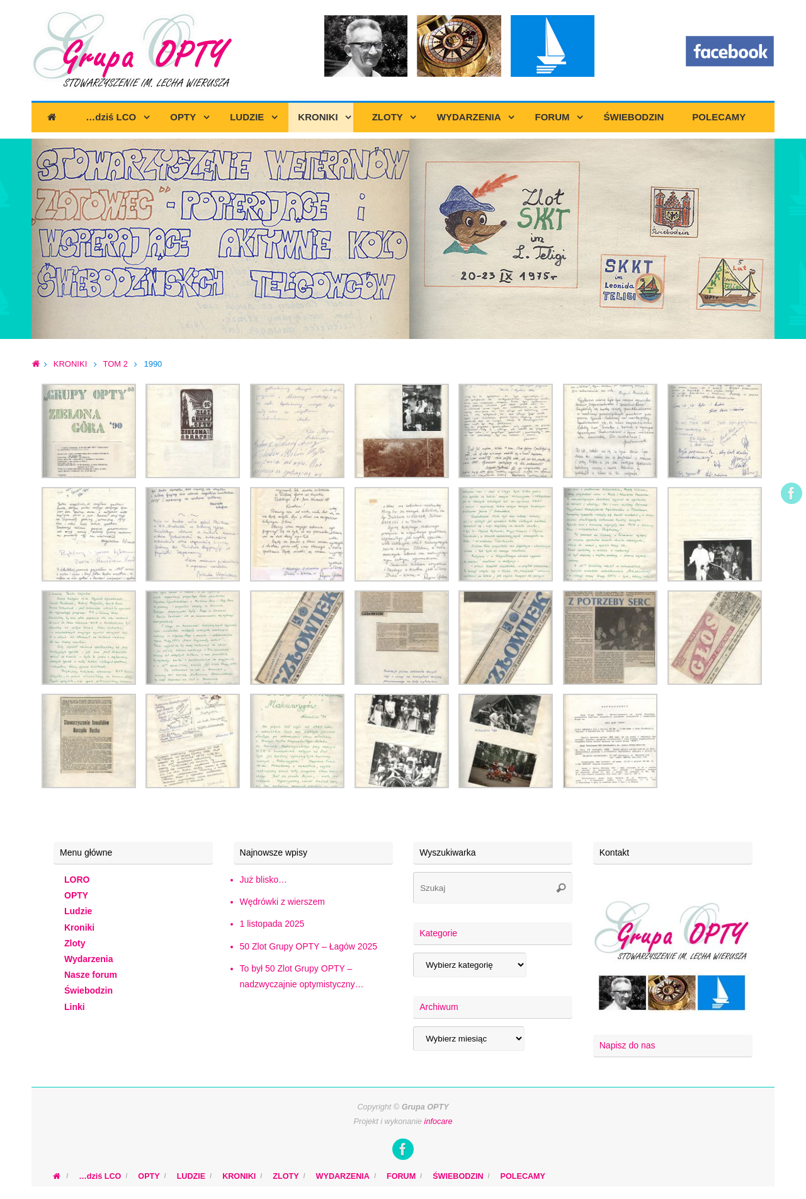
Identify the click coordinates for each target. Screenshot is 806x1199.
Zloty (74, 943)
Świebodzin (88, 990)
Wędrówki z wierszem (282, 902)
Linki (74, 1007)
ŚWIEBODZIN (458, 1176)
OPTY (76, 895)
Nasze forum (90, 975)
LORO (76, 880)
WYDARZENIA (343, 1176)
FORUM (401, 1176)
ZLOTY (285, 1176)
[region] (403, 239)
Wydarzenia (88, 959)
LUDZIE (191, 1176)
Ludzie (78, 911)
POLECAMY (523, 1176)
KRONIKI (70, 364)
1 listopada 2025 (272, 924)
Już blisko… (263, 880)
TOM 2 (115, 364)
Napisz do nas (627, 1045)
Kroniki (79, 927)
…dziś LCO (100, 1176)
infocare (438, 1121)
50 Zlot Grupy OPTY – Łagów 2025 (308, 946)
